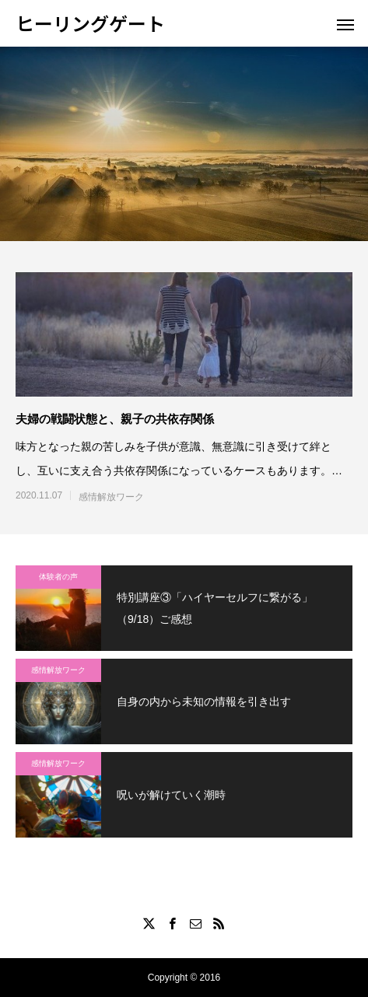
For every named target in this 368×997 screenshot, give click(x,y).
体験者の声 (58, 576)
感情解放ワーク (111, 497)
